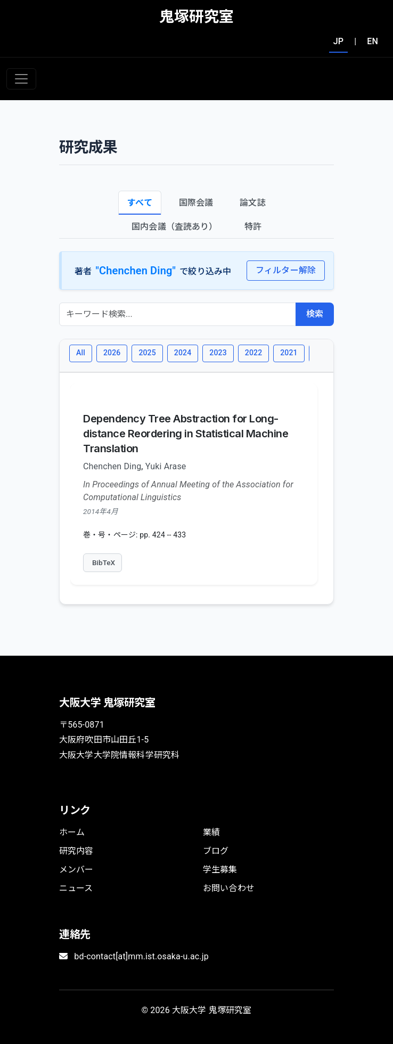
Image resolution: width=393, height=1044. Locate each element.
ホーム (72, 832)
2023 (217, 352)
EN (372, 41)
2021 (288, 352)
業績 (211, 832)
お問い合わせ (229, 888)
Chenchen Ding (112, 466)
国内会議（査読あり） (175, 227)
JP (338, 41)
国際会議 (196, 203)
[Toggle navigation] (21, 78)
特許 (252, 227)
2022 (253, 352)
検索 (314, 314)
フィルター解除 (286, 270)
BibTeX (103, 562)
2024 (182, 352)
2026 (111, 352)
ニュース (76, 888)
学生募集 (220, 869)
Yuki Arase (165, 466)
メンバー (76, 869)
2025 (146, 352)
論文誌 (252, 203)
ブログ (215, 851)
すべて (139, 203)
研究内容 (76, 851)
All (80, 352)
